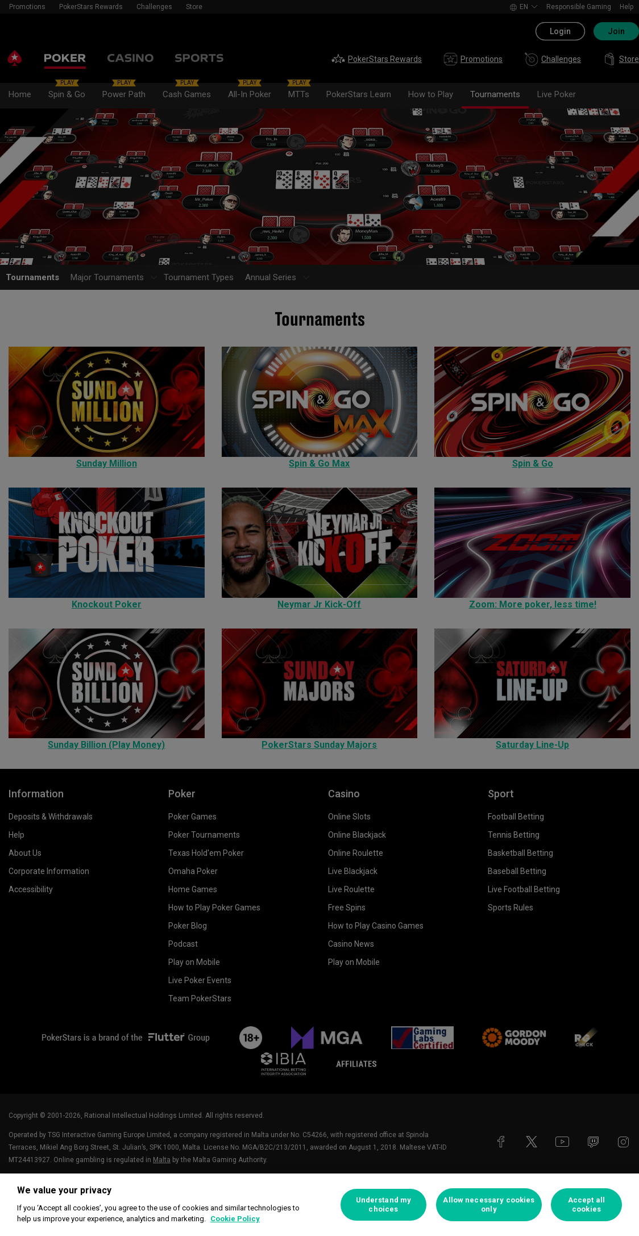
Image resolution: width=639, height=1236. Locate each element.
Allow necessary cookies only (488, 1204)
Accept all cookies (586, 1204)
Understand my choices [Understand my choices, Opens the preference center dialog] (384, 1204)
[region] (319, 1204)
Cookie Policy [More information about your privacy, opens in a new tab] (235, 1218)
